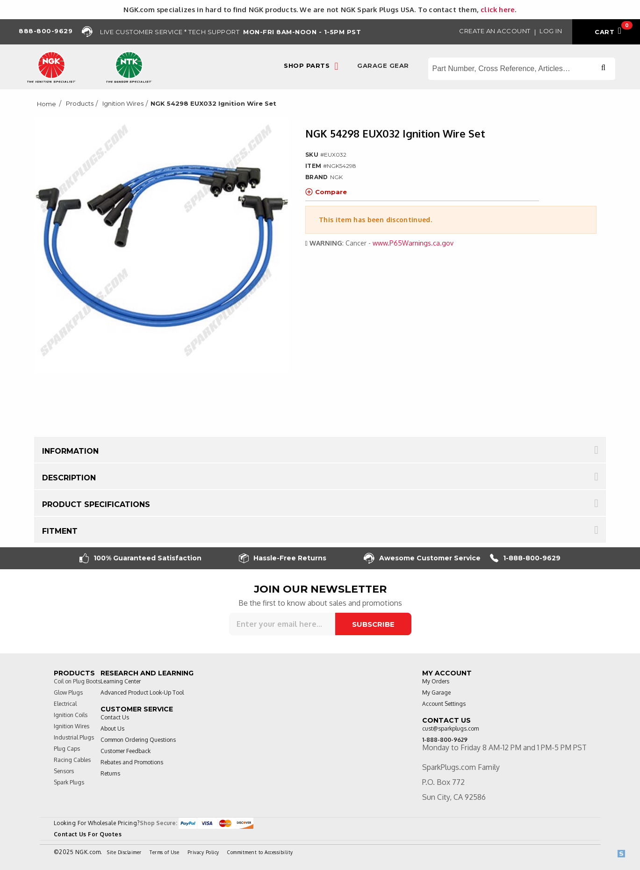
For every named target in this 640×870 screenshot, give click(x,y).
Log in (550, 31)
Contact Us (115, 717)
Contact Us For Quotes (88, 834)
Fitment (60, 531)
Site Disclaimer (124, 852)
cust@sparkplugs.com (450, 728)
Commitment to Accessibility (260, 852)
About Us (112, 728)
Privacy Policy (203, 852)
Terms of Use (164, 852)
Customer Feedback (126, 750)
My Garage (436, 692)
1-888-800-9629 (525, 558)
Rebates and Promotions (132, 762)
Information (70, 451)
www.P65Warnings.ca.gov (413, 243)
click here (498, 9)
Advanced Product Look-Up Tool (142, 692)
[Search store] (521, 69)
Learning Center (121, 681)
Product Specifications (96, 504)
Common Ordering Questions (138, 739)
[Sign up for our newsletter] (282, 624)
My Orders (435, 681)
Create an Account (495, 31)
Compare (326, 192)
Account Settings (444, 703)
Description (69, 477)
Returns (110, 773)
